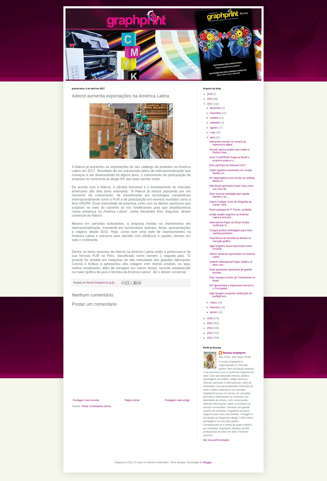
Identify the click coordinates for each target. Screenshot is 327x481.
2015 (210, 323)
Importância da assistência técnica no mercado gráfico (230, 239)
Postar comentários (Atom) (96, 406)
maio (213, 132)
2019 (210, 94)
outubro (214, 117)
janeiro (214, 312)
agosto (214, 127)
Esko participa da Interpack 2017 (227, 165)
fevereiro (215, 307)
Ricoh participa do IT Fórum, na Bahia (230, 209)
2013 (210, 333)
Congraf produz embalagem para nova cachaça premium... (230, 232)
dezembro (216, 108)
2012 (210, 337)
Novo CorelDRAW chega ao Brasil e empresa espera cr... (229, 159)
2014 (210, 328)
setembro (215, 122)
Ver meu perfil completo (216, 440)
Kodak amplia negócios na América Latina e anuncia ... (228, 216)
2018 (210, 98)
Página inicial (132, 400)
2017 (210, 103)
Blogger (207, 462)
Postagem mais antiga (177, 400)
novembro (216, 113)
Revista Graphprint (234, 352)
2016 (210, 318)
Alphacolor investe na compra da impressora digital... (227, 143)
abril (212, 137)
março (214, 302)
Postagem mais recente (86, 400)
